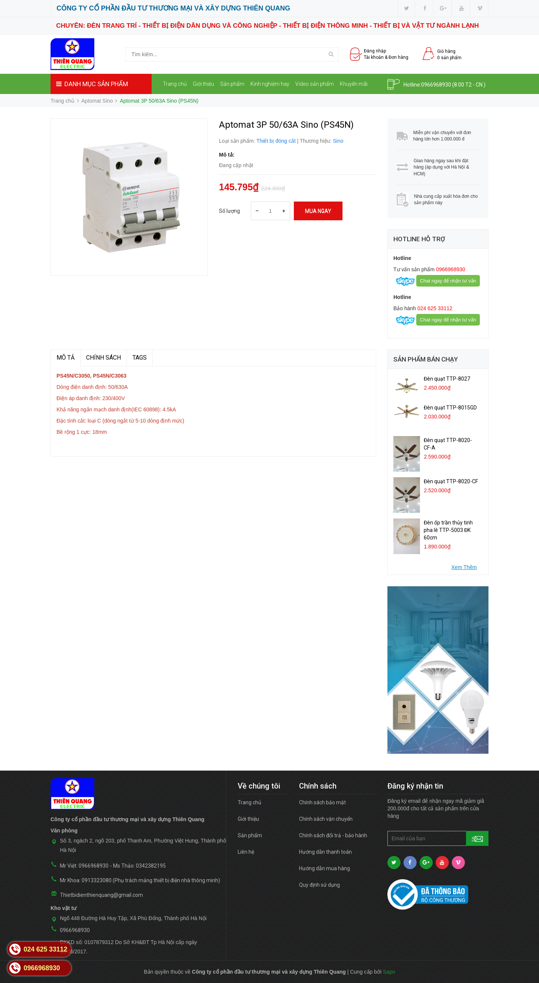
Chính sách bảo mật (322, 802)
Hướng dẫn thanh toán (325, 852)
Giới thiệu (203, 84)
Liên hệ (174, 105)
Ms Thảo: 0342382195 (139, 866)
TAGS (140, 357)
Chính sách (103, 357)
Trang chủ (175, 84)
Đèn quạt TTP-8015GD (450, 408)
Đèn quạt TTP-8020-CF (451, 481)
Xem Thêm (464, 567)
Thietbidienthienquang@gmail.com (101, 895)
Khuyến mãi (354, 84)
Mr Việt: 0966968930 (84, 866)
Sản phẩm (232, 84)
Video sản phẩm (314, 84)
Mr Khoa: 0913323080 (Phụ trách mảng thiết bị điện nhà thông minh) (140, 880)
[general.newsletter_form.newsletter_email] (437, 838)
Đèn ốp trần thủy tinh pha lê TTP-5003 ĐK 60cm (448, 530)
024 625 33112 (434, 308)
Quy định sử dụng (319, 885)
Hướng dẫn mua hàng (324, 868)
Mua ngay (318, 211)
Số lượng (229, 211)
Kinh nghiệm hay (269, 84)
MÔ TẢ (65, 357)
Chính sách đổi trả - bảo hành (333, 835)
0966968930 (436, 85)
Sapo (389, 972)
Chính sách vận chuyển (326, 819)
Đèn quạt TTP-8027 (447, 379)
